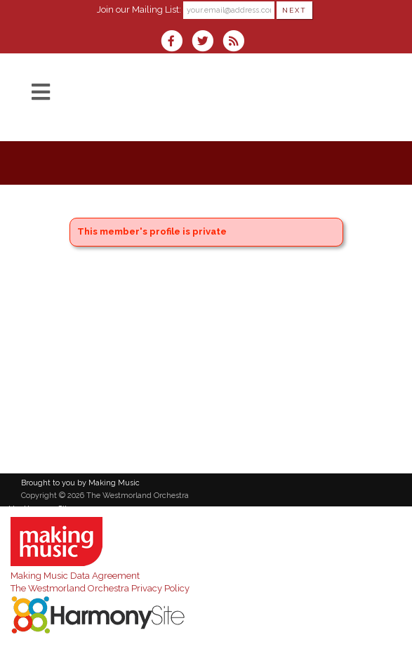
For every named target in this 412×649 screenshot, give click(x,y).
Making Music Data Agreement (75, 575)
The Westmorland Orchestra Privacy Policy (100, 588)
